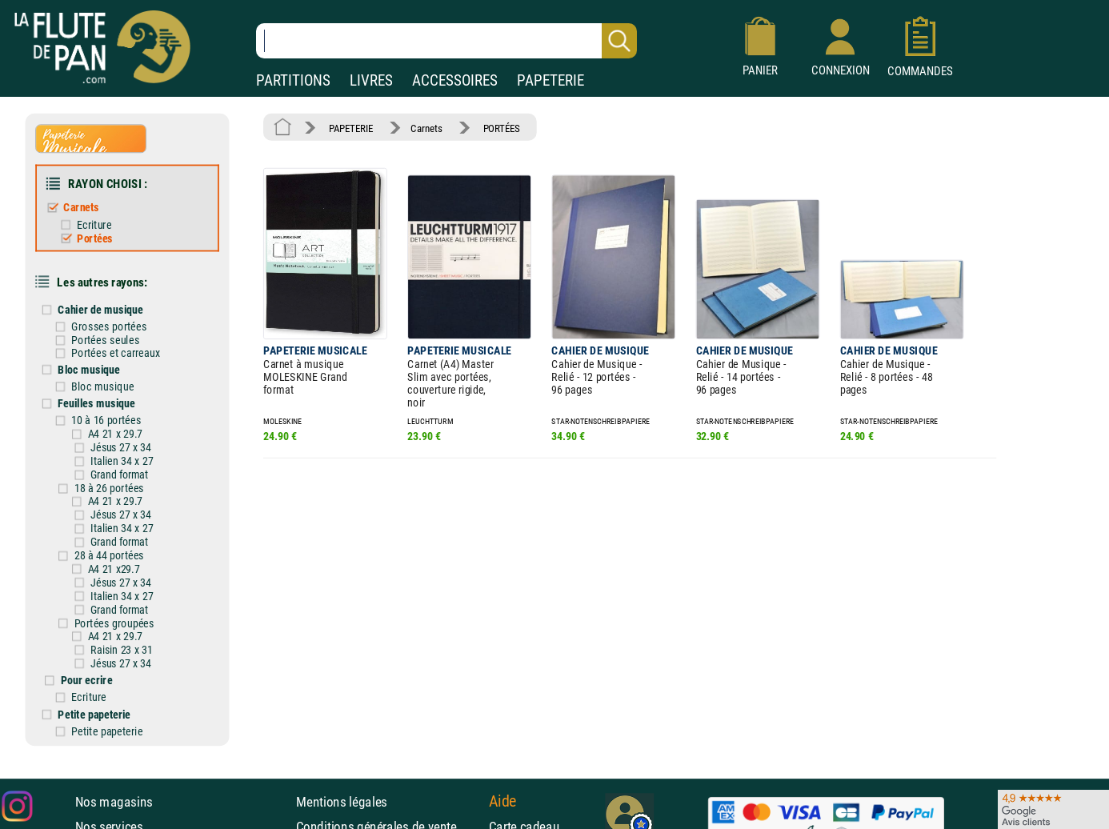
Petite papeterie (94, 714)
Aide (503, 801)
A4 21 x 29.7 (115, 434)
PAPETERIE (550, 80)
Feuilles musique (96, 403)
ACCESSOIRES (455, 80)
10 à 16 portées (106, 420)
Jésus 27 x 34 (120, 448)
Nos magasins (114, 802)
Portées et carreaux (115, 353)
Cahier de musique (100, 309)
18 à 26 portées (109, 488)
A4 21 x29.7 (114, 569)
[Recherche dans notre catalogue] (446, 40)
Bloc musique (88, 369)
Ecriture (94, 224)
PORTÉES (501, 128)
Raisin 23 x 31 (121, 649)
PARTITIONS (293, 80)
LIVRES (371, 80)
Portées (95, 238)
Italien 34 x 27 (121, 461)
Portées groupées (114, 623)
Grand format (119, 475)
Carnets (81, 207)
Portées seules (105, 339)
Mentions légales (341, 802)
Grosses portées (108, 326)
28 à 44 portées (109, 556)
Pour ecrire (87, 680)
